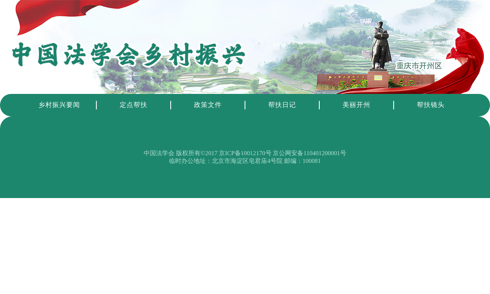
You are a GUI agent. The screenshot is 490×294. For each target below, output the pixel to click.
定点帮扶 (133, 104)
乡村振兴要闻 (59, 104)
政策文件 (208, 104)
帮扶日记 (282, 104)
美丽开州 (356, 104)
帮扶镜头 (431, 104)
